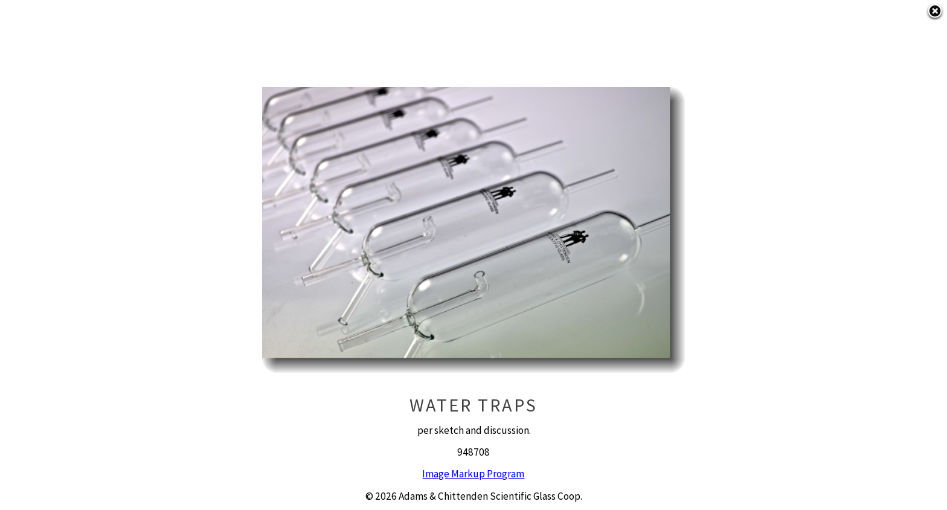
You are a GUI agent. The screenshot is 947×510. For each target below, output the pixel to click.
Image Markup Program (473, 473)
